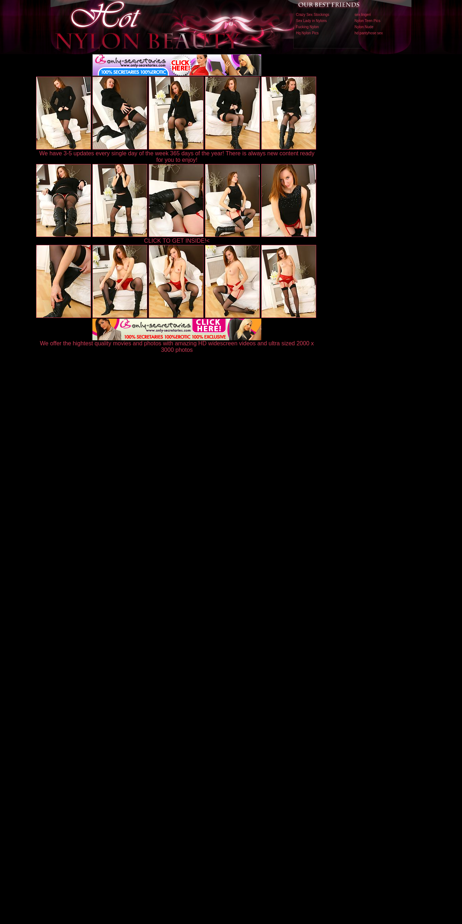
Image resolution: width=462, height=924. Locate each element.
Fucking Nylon (307, 27)
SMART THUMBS (244, 773)
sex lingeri (362, 15)
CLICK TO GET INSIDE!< (177, 241)
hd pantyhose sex (368, 33)
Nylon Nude (363, 27)
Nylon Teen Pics (367, 21)
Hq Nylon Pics (307, 33)
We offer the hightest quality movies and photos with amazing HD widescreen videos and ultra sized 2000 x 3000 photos (177, 344)
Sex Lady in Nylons (311, 21)
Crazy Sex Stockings (312, 15)
